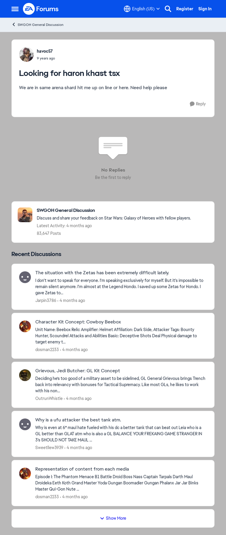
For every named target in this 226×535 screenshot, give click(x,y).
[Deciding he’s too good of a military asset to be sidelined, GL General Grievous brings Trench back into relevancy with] (121, 385)
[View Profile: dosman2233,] (25, 326)
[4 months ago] (71, 301)
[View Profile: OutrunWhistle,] (25, 375)
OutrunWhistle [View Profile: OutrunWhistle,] (49, 398)
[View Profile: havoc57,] (26, 54)
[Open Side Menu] (15, 8)
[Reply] (198, 104)
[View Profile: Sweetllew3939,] (25, 424)
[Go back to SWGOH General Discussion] (114, 210)
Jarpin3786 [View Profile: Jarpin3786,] (45, 300)
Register (184, 8)
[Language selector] (141, 9)
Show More (113, 518)
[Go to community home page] (41, 9)
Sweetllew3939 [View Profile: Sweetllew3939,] (49, 447)
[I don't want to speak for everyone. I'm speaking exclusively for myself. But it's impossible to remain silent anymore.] (121, 287)
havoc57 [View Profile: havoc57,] (45, 51)
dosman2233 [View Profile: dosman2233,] (47, 349)
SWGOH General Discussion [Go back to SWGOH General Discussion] (37, 24)
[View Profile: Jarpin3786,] (25, 277)
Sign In (205, 8)
